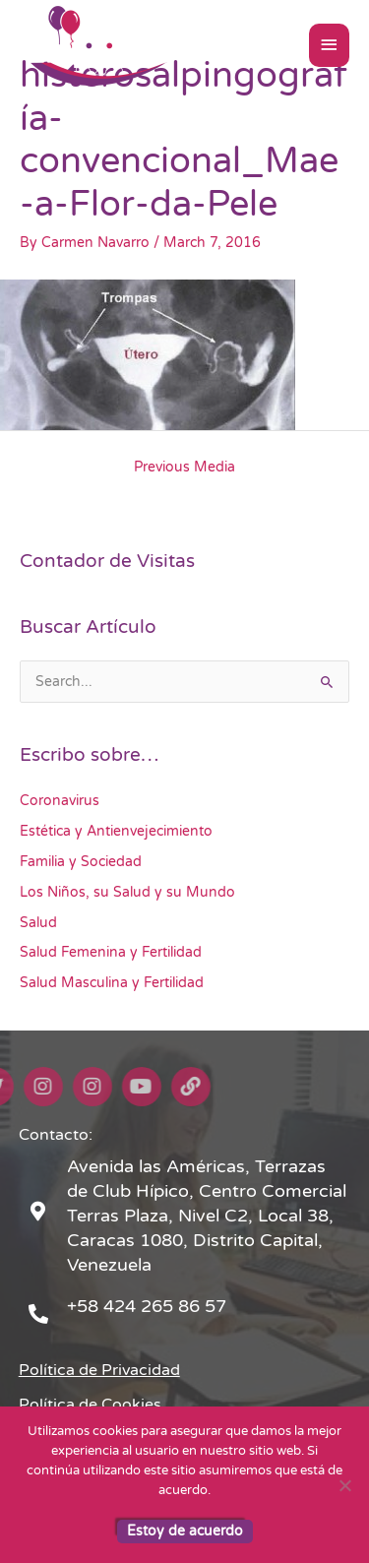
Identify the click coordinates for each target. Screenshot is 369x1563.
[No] (344, 1485)
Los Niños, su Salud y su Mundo (127, 892)
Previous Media (184, 467)
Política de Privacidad (99, 1370)
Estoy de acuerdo (185, 1531)
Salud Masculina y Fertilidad (112, 982)
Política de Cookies (90, 1404)
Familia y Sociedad (81, 861)
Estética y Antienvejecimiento (116, 831)
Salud (38, 922)
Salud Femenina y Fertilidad (111, 952)
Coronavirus (59, 800)
